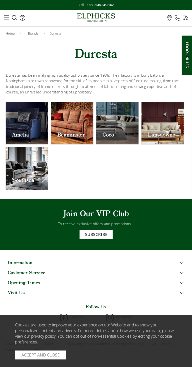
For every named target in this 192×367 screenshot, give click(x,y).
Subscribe (96, 234)
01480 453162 (104, 5)
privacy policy (43, 336)
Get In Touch (187, 55)
